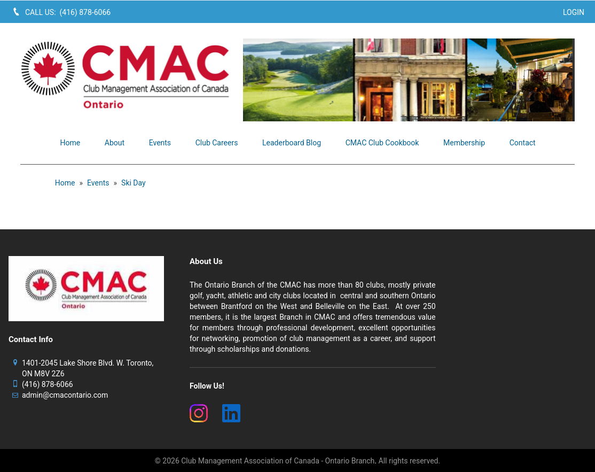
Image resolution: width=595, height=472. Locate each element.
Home (65, 183)
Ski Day (133, 183)
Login (573, 12)
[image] (409, 79)
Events (98, 183)
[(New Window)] (199, 413)
